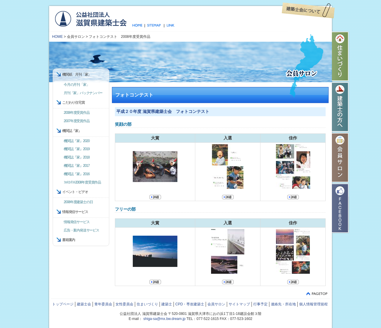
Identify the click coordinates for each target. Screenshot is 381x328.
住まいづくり (340, 56)
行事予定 (260, 304)
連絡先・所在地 (283, 304)
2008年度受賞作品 (77, 113)
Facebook (340, 208)
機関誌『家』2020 (77, 141)
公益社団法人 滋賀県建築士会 (90, 18)
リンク (169, 25)
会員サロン (340, 157)
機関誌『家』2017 (77, 166)
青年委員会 (103, 304)
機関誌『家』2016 (77, 174)
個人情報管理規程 (313, 304)
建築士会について (308, 10)
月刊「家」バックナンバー (83, 93)
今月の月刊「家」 (76, 85)
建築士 (166, 304)
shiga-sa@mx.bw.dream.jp (164, 319)
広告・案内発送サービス (81, 230)
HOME (57, 37)
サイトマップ (154, 25)
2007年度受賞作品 (77, 121)
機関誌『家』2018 (77, 157)
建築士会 (84, 304)
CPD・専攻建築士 (189, 304)
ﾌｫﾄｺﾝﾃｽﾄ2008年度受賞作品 (82, 182)
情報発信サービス (76, 222)
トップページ (138, 25)
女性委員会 (124, 304)
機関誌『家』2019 (77, 149)
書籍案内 (68, 240)
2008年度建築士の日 (78, 202)
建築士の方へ (340, 107)
